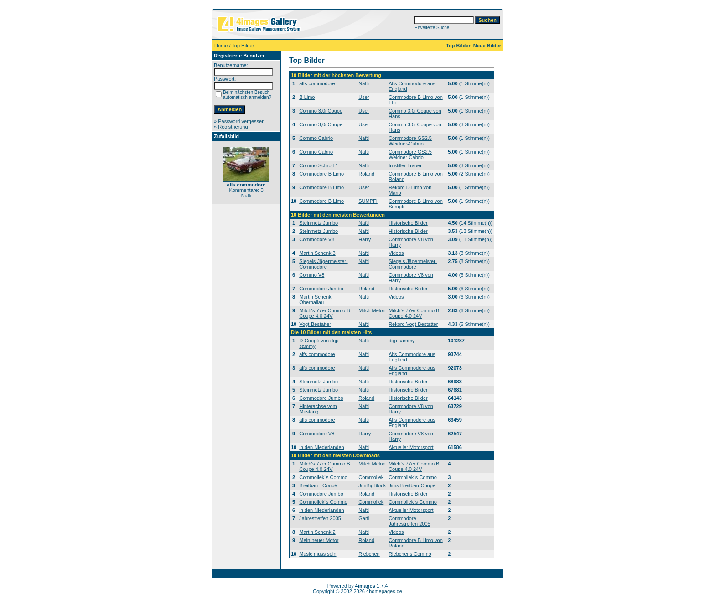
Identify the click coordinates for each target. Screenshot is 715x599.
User (363, 97)
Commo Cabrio (316, 138)
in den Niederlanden (321, 447)
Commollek (370, 477)
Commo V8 (311, 275)
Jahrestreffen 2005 (320, 518)
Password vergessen (241, 121)
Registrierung (233, 126)
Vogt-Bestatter (315, 324)
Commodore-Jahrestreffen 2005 (409, 521)
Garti (363, 518)
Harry (364, 239)
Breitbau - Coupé (318, 485)
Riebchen (368, 554)
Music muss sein (317, 554)
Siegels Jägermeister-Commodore (323, 263)
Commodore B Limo (321, 173)
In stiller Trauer (405, 165)
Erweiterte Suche (431, 27)
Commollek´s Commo (323, 477)
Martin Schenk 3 (317, 253)
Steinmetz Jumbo (318, 223)
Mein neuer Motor (318, 540)
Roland (366, 173)
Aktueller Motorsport (411, 447)
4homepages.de (384, 591)
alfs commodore (317, 83)
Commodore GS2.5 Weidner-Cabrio (410, 140)
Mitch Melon (371, 310)
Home (221, 45)
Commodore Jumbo (321, 288)
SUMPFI (368, 201)
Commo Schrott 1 (318, 165)
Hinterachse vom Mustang (318, 408)
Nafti (363, 83)
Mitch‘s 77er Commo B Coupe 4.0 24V (324, 313)
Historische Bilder (408, 223)
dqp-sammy (401, 340)
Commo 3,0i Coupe (320, 111)
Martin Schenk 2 (317, 532)
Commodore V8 (316, 239)
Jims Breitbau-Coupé (412, 485)
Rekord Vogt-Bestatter (413, 324)
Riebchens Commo (410, 554)
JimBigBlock (372, 485)
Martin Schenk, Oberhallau (315, 299)
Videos (396, 253)
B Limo (307, 97)
